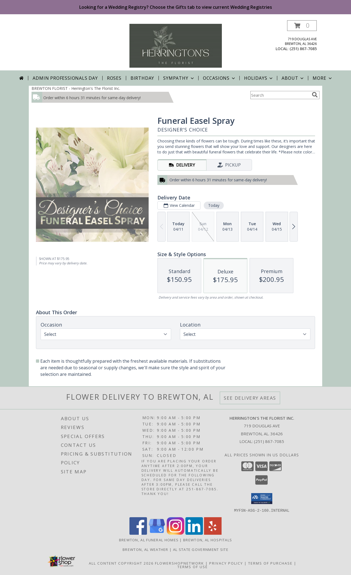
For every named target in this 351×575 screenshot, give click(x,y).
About (293, 78)
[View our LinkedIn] (194, 533)
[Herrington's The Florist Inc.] (175, 45)
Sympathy (179, 78)
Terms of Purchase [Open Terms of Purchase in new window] (270, 562)
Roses (114, 78)
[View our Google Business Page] (157, 533)
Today (213, 205)
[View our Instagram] (175, 533)
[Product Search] (280, 95)
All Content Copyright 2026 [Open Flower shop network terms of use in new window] (121, 562)
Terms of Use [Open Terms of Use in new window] (192, 566)
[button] (302, 25)
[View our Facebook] (138, 533)
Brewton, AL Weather (145, 549)
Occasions (219, 78)
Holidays (259, 78)
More (323, 78)
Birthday (142, 78)
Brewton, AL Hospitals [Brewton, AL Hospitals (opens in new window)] (207, 539)
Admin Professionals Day (65, 78)
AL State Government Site (200, 549)
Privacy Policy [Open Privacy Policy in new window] (226, 562)
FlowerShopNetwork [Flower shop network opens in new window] (179, 562)
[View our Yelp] (213, 533)
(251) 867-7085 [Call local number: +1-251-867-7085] (303, 48)
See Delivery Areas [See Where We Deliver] (250, 398)
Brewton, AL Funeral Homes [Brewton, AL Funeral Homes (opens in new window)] (149, 539)
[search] (314, 95)
